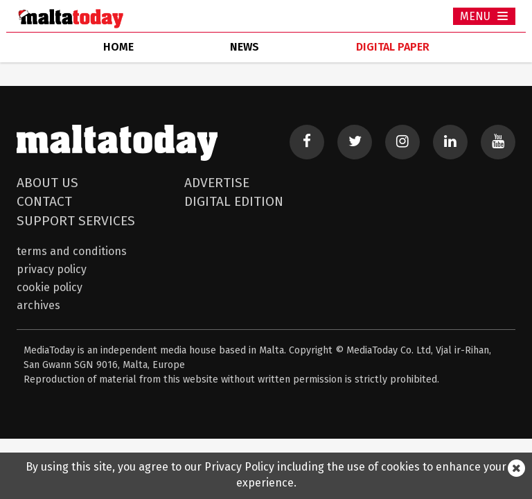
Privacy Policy (52, 269)
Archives (38, 305)
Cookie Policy (49, 287)
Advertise (216, 183)
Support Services (76, 221)
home (118, 46)
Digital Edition (233, 201)
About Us (47, 183)
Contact (44, 201)
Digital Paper (392, 46)
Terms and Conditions (72, 251)
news (244, 46)
